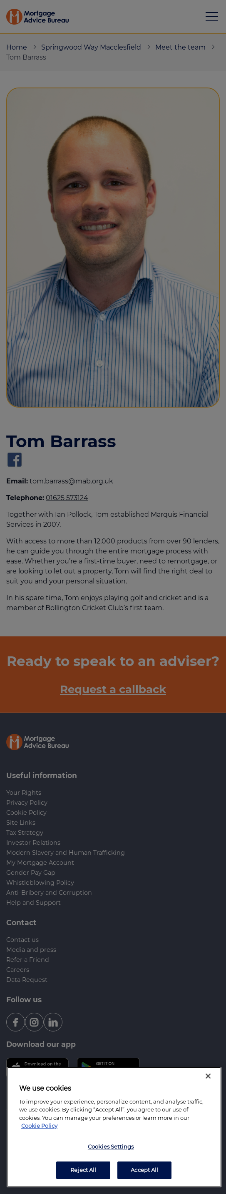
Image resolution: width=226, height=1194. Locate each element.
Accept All (144, 1169)
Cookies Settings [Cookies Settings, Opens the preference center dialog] (111, 1146)
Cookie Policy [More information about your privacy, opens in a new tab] (39, 1125)
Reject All (83, 1169)
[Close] (208, 1076)
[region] (114, 1127)
